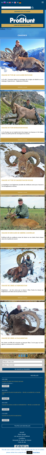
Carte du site (22, 442)
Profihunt (2, 29)
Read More (36, 452)
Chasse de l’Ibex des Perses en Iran (12, 381)
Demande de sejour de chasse (22, 440)
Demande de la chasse (22, 11)
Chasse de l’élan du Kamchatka (11, 415)
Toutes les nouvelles (22, 426)
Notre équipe (22, 434)
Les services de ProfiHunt (22, 436)
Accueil (22, 432)
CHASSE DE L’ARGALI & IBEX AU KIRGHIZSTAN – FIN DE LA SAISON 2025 (21, 404)
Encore (5, 386)
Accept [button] (29, 452)
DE (19, 2)
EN (9, 2)
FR (14, 2)
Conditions (22, 438)
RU (3, 2)
